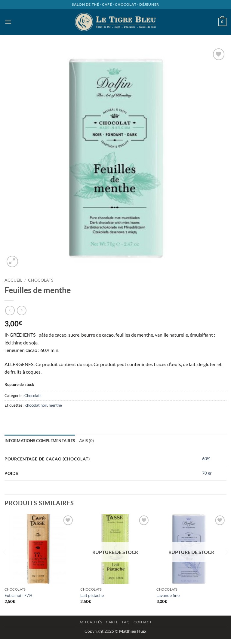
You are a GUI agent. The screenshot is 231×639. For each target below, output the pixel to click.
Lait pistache (92, 595)
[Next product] (9, 310)
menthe (55, 405)
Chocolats (40, 280)
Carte (112, 622)
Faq (126, 622)
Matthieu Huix (132, 631)
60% (206, 458)
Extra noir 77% (18, 595)
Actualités (90, 622)
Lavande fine (168, 595)
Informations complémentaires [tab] (40, 440)
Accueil (13, 280)
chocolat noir (36, 405)
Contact (143, 622)
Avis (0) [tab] (86, 440)
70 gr (207, 472)
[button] (8, 21)
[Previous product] (21, 310)
